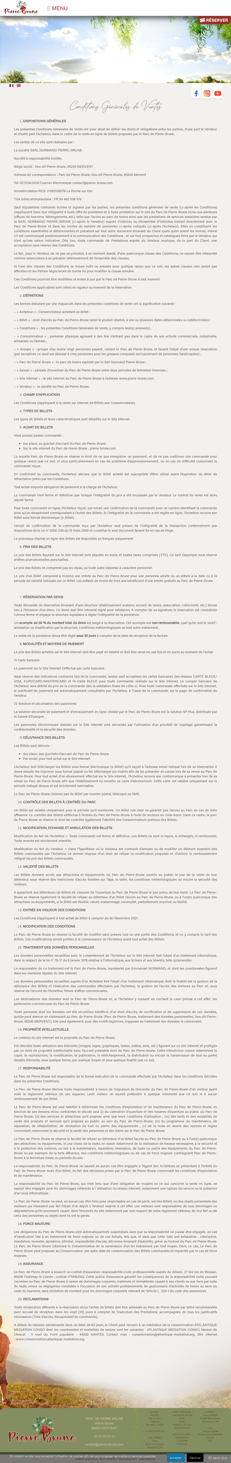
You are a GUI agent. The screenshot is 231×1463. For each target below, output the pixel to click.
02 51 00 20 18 (104, 1436)
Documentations (181, 1427)
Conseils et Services (182, 1424)
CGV (210, 1440)
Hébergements (182, 1437)
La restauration (155, 1431)
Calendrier (155, 1421)
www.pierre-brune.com (136, 378)
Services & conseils (155, 1424)
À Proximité (182, 1440)
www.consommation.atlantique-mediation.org (50, 1338)
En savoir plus (217, 1457)
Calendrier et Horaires (182, 1415)
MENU (60, 8)
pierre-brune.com (103, 448)
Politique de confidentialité (210, 1434)
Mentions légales (210, 1431)
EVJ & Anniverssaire (155, 1444)
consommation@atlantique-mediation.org (163, 1334)
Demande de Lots (210, 1421)
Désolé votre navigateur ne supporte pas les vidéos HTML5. (115, 48)
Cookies (210, 1437)
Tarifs (154, 1440)
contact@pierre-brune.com (92, 182)
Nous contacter (210, 1415)
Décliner (195, 1457)
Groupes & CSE (154, 1447)
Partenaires (182, 1443)
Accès (182, 1421)
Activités (155, 1415)
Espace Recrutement (210, 1418)
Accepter (176, 1457)
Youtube (217, 94)
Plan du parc (155, 1418)
